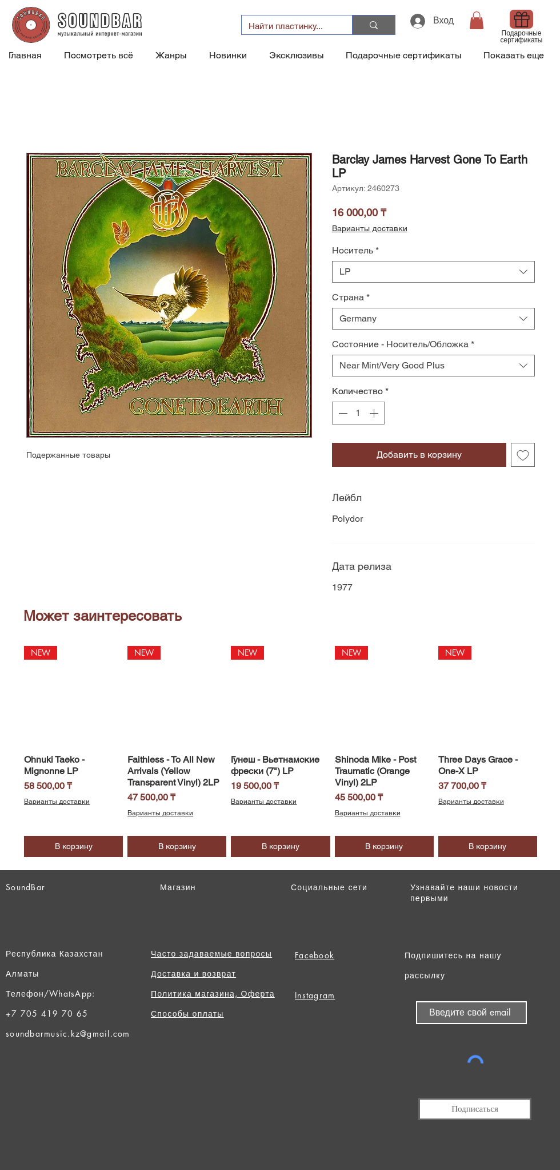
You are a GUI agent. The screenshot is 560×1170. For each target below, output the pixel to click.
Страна (351, 297)
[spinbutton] (358, 413)
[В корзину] (73, 846)
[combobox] (433, 272)
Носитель (355, 250)
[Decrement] (342, 413)
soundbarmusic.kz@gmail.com (68, 1033)
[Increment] (375, 413)
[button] (476, 20)
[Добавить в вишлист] (523, 455)
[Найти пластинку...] (288, 26)
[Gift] (521, 19)
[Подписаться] (474, 1109)
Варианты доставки (369, 228)
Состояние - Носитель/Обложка (403, 344)
